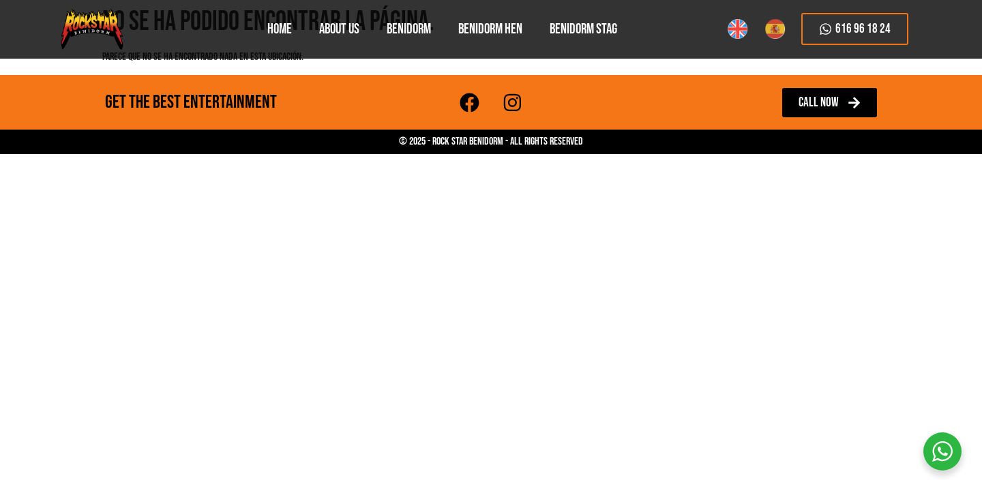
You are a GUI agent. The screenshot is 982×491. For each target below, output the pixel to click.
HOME (279, 29)
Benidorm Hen (490, 29)
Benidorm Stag (583, 29)
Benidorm (409, 29)
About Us (339, 29)
